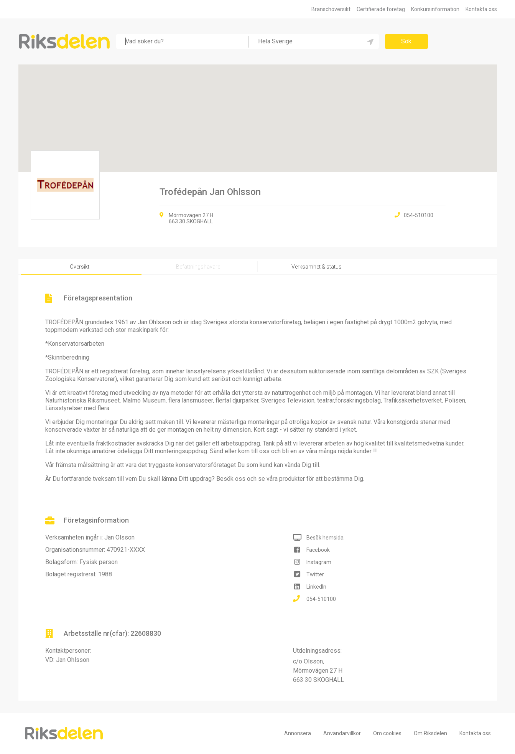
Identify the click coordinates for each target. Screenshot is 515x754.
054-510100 (321, 599)
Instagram (318, 562)
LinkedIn (316, 587)
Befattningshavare (198, 267)
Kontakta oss (481, 9)
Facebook (318, 550)
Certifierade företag (381, 9)
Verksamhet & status (316, 267)
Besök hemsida (325, 538)
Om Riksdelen (430, 734)
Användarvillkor (342, 734)
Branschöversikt (330, 9)
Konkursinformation (435, 9)
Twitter (315, 574)
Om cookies (387, 734)
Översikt (79, 267)
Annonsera (297, 734)
